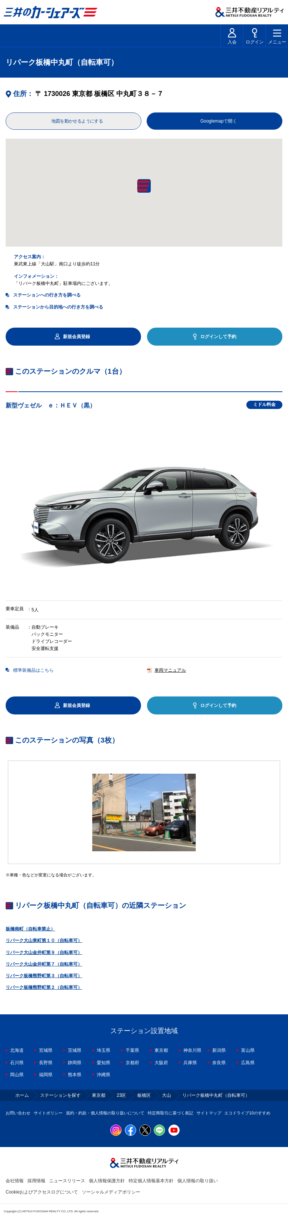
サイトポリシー (48, 1113)
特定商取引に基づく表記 (170, 1113)
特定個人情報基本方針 (151, 1180)
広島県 (248, 1062)
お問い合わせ (18, 1113)
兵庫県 (190, 1062)
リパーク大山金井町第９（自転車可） (44, 952)
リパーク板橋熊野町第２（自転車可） (44, 987)
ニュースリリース (67, 1180)
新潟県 (219, 1050)
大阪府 (161, 1062)
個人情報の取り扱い (197, 1180)
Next (282, 812)
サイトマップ (208, 1113)
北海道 (17, 1050)
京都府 (132, 1062)
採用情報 (36, 1180)
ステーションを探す (60, 1095)
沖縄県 (103, 1074)
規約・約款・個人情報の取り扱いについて (105, 1113)
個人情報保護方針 (107, 1180)
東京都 (161, 1050)
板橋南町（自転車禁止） (30, 928)
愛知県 (103, 1062)
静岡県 (74, 1062)
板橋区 (144, 1095)
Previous (5, 812)
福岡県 (45, 1074)
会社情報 (15, 1180)
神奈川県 (192, 1050)
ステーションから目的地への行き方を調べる (58, 307)
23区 (121, 1095)
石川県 (17, 1062)
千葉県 (132, 1050)
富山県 (248, 1050)
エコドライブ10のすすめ (247, 1113)
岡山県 (17, 1074)
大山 (166, 1095)
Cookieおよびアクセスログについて (42, 1192)
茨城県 (74, 1050)
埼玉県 (103, 1050)
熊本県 (74, 1074)
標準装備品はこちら (33, 670)
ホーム (22, 1095)
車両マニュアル (170, 670)
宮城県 (45, 1050)
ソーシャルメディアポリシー (111, 1192)
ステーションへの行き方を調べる (47, 295)
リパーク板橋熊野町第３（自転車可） (44, 975)
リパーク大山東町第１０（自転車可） (44, 940)
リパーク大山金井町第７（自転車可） (44, 964)
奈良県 (219, 1062)
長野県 (45, 1062)
